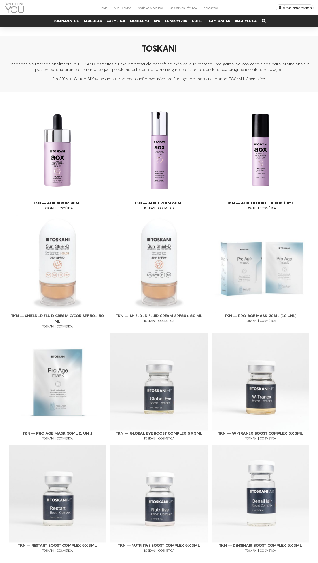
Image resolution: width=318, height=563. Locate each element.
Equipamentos (66, 21)
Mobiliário (139, 21)
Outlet (198, 21)
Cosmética (115, 21)
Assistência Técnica (183, 8)
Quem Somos (122, 8)
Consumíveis (176, 21)
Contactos (211, 8)
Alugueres (92, 21)
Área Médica (246, 21)
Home (103, 8)
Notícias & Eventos (151, 8)
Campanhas (219, 21)
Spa (157, 21)
